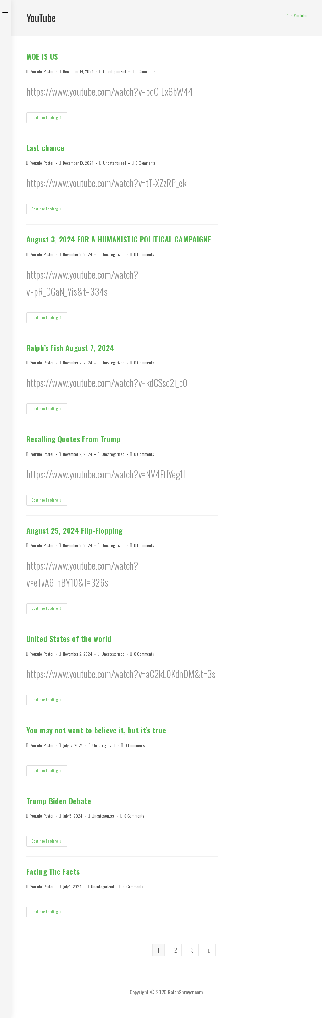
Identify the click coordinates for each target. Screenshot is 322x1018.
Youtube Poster (41, 71)
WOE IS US (42, 56)
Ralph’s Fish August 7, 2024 (70, 347)
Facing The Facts (53, 871)
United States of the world (69, 638)
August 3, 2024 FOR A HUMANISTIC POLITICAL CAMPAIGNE (118, 239)
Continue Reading (49, 118)
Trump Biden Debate (58, 800)
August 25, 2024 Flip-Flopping (74, 530)
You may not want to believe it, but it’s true (96, 730)
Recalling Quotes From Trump (73, 438)
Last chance (45, 147)
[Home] (287, 15)
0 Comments (145, 71)
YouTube (300, 15)
